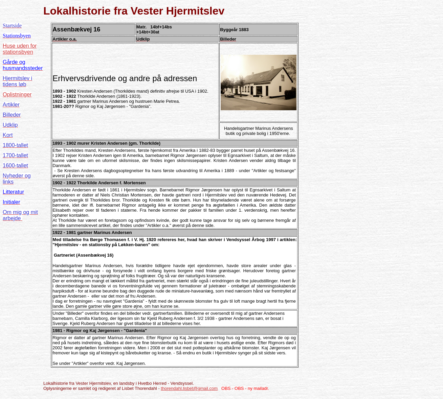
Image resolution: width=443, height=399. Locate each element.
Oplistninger (17, 94)
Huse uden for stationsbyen (20, 49)
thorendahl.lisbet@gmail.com (189, 388)
